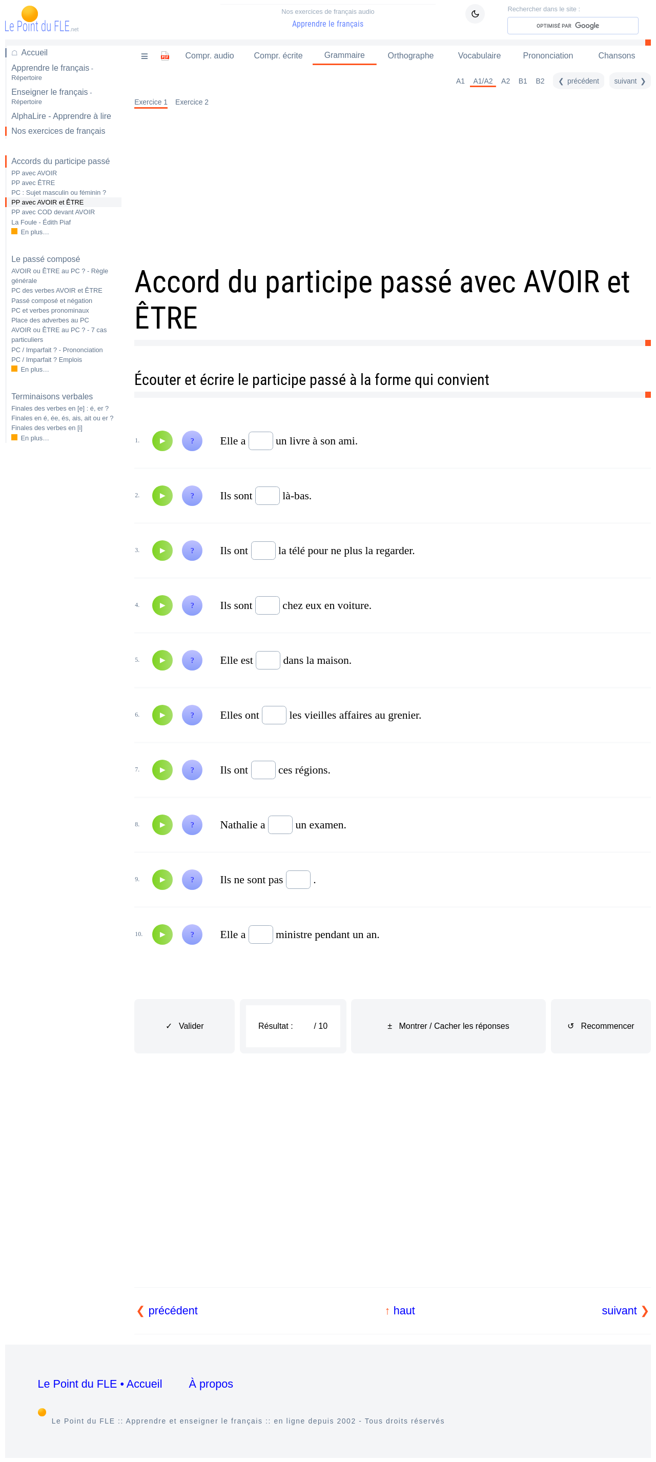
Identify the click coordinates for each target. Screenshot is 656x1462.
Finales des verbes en (47, 428)
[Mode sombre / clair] (475, 14)
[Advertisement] (63, 613)
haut (404, 1310)
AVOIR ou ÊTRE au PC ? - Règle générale (59, 276)
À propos (212, 1383)
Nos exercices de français (58, 131)
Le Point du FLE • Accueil (100, 1383)
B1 (526, 81)
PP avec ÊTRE (33, 183)
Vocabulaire (481, 55)
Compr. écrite (277, 55)
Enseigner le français (51, 97)
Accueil (35, 52)
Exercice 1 (151, 102)
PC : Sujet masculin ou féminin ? (58, 192)
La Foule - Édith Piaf (41, 222)
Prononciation (549, 55)
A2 (508, 81)
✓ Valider (185, 1026)
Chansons (617, 55)
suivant (619, 1310)
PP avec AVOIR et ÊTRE (47, 202)
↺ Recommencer (600, 1026)
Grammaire (345, 55)
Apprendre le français (328, 18)
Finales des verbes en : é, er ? (60, 408)
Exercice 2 (192, 102)
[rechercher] (585, 25)
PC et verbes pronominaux (50, 310)
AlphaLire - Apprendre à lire (61, 116)
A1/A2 (486, 81)
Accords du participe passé (60, 161)
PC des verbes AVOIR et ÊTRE (56, 290)
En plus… (35, 232)
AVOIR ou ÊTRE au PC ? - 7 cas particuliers (59, 334)
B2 (543, 81)
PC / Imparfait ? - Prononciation (57, 350)
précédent (173, 1310)
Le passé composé (45, 259)
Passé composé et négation (51, 300)
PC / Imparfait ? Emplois (46, 359)
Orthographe (413, 55)
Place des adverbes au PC (50, 320)
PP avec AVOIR (34, 173)
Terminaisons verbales (52, 396)
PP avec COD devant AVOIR (53, 212)
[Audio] (162, 441)
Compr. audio (209, 55)
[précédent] (580, 81)
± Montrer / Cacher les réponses (448, 1026)
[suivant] (631, 81)
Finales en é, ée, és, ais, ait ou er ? (62, 418)
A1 (463, 81)
